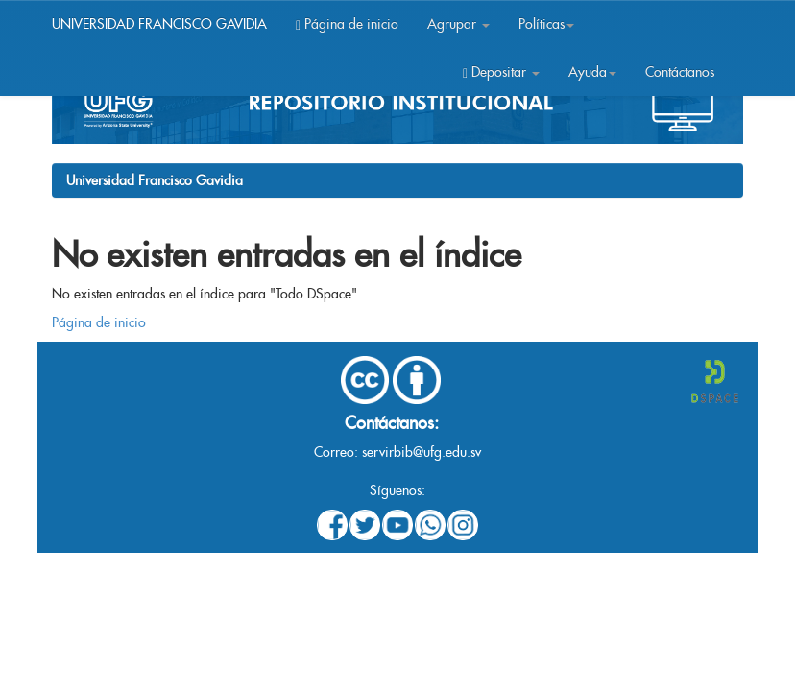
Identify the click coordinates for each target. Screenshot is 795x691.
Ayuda (592, 72)
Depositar (501, 72)
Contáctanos (679, 72)
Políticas (546, 24)
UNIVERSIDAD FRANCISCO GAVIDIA (159, 24)
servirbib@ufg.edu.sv (421, 452)
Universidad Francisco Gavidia (154, 180)
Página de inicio (347, 24)
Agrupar (458, 24)
